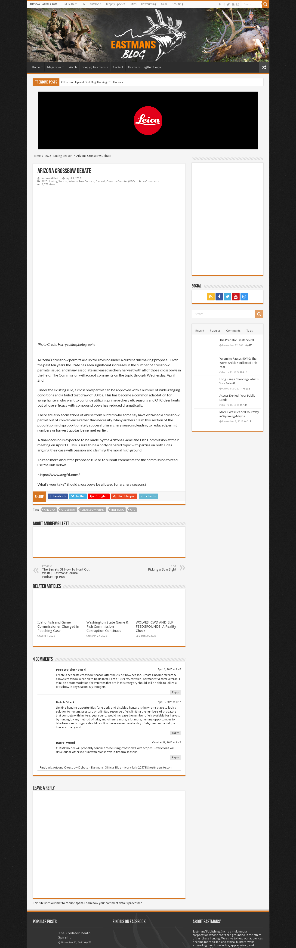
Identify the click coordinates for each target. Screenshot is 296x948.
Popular (215, 330)
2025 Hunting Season (58, 155)
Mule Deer (71, 4)
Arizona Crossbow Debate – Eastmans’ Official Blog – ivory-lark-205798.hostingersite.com (112, 705)
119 (249, 421)
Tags (249, 330)
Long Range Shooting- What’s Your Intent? (76, 912)
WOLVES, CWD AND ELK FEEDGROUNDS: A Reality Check (156, 564)
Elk (83, 4)
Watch (72, 67)
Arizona (73, 181)
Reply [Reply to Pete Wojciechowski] (175, 629)
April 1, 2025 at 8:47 (169, 606)
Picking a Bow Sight (152, 505)
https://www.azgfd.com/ (58, 412)
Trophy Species (115, 4)
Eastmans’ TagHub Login (144, 67)
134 (245, 405)
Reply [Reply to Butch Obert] (175, 670)
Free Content (86, 181)
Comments (233, 330)
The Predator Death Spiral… (238, 340)
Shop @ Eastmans (93, 67)
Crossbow (68, 447)
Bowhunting (148, 4)
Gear (164, 4)
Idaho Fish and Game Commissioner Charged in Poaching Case (58, 564)
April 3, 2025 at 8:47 (169, 639)
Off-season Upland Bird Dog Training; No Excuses (92, 82)
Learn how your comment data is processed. (113, 840)
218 (245, 372)
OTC (132, 447)
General (100, 181)
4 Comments (151, 181)
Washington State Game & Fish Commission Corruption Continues (107, 564)
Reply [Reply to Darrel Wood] (175, 695)
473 (250, 345)
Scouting (177, 4)
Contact (118, 67)
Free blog (117, 447)
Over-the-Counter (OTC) (120, 181)
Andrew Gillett (49, 178)
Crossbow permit (93, 447)
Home (36, 67)
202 (248, 388)
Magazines (54, 67)
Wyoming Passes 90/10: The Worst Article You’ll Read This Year (238, 363)
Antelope (95, 4)
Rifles (133, 4)
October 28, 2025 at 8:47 (166, 680)
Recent (199, 330)
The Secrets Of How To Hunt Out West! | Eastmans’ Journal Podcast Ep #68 (65, 509)
